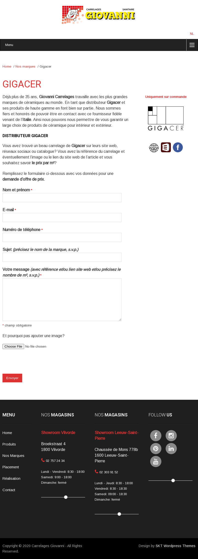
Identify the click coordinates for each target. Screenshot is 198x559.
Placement (10, 467)
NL (192, 34)
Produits (9, 444)
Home (6, 66)
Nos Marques (13, 456)
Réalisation (11, 478)
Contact (8, 490)
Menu (9, 45)
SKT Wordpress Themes (176, 546)
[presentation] (40, 364)
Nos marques (25, 66)
